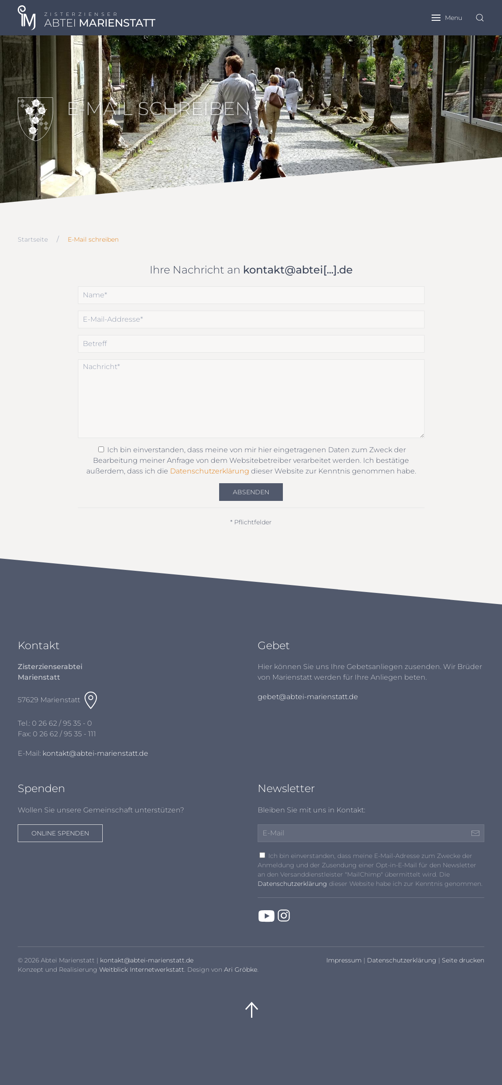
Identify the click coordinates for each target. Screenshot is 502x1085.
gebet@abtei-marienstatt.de (308, 697)
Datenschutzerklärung (209, 471)
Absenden (251, 492)
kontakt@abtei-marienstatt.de (95, 753)
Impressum (344, 960)
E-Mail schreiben (93, 239)
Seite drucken (463, 960)
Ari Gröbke (240, 969)
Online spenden (60, 833)
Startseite (33, 239)
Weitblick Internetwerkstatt (141, 969)
